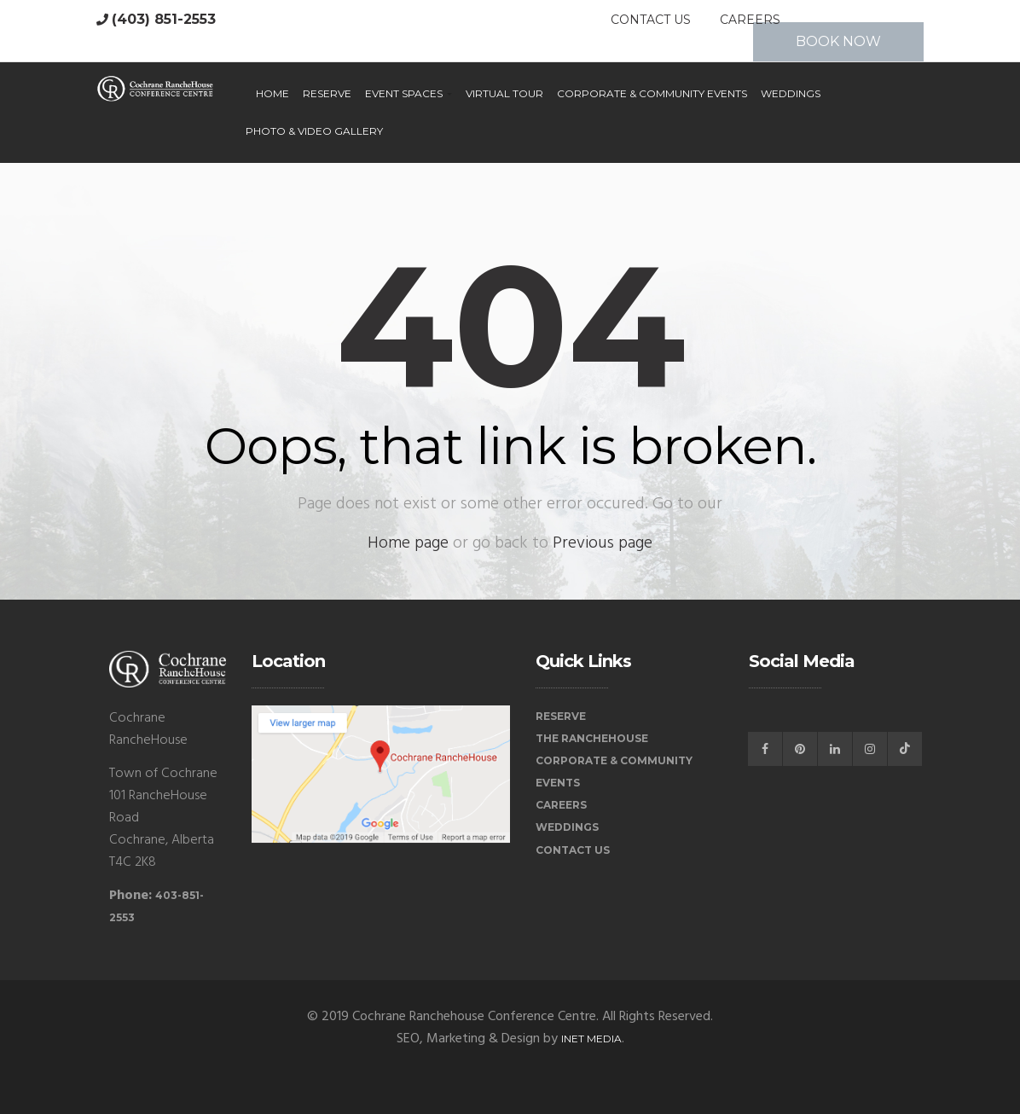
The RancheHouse (592, 738)
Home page (408, 543)
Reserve (327, 93)
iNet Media (591, 1038)
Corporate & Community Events (652, 93)
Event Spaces (408, 93)
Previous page (602, 543)
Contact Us (651, 19)
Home (272, 93)
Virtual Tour (504, 93)
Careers (750, 19)
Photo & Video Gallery (314, 131)
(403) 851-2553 (164, 19)
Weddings (790, 93)
